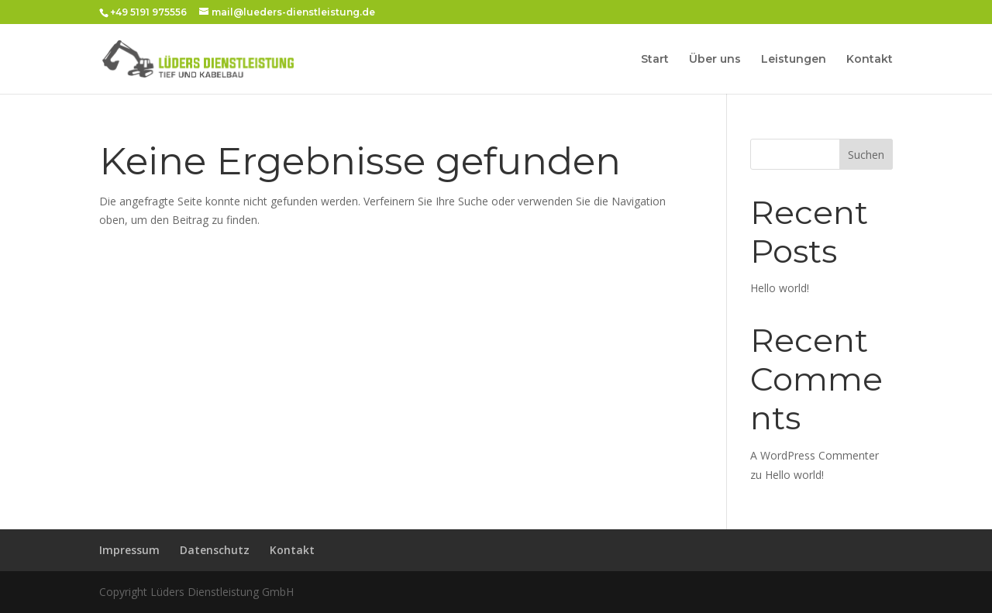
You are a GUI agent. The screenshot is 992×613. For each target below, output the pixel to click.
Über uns (715, 59)
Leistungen (793, 59)
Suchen (866, 154)
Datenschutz (215, 549)
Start (655, 59)
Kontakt (869, 59)
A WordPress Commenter (814, 455)
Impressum (129, 549)
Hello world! (779, 288)
